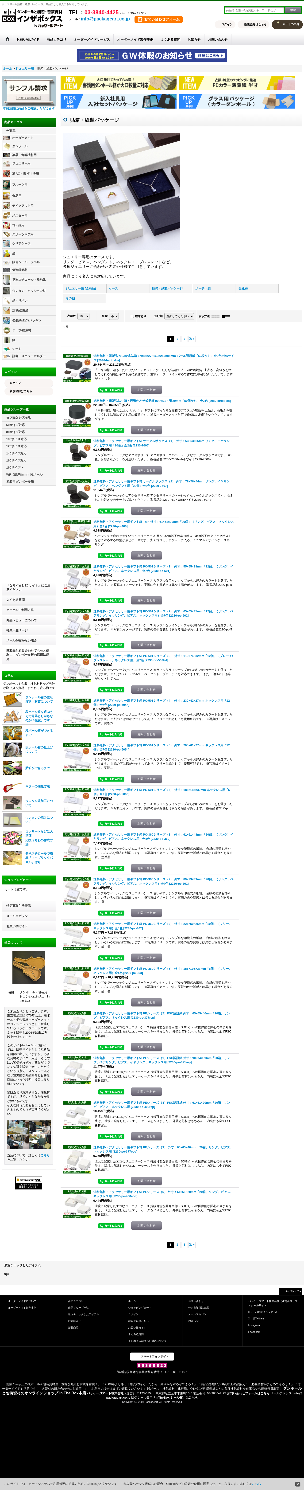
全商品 (10, 131)
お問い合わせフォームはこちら (248, 1393)
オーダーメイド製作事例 (22, 1307)
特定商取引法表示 (18, 905)
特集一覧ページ (17, 630)
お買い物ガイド (17, 926)
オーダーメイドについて (22, 1301)
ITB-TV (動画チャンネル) (262, 1311)
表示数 (72, 316)
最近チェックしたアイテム (83, 1314)
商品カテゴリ (76, 1301)
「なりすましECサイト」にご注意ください (28, 587)
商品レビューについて (21, 620)
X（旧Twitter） (257, 1318)
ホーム (132, 1301)
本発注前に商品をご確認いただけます (29, 108)
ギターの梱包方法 (37, 786)
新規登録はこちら (255, 24)
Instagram (254, 1325)
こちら (45, 1155)
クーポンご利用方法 (20, 610)
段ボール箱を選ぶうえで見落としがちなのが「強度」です (39, 716)
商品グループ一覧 (78, 1307)
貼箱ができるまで (37, 768)
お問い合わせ (196, 1301)
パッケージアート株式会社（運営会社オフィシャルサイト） (272, 1303)
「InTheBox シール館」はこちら (175, 1397)
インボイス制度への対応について (147, 1340)
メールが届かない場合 (21, 640)
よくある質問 (15, 600)
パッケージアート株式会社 (105, 1393)
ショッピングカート (139, 1307)
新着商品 (73, 1327)
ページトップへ (293, 1291)
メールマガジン (17, 916)
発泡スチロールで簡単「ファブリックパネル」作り (39, 858)
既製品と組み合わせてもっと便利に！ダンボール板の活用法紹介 (27, 655)
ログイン (227, 24)
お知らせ (193, 1320)
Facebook (254, 1331)
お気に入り (74, 1320)
